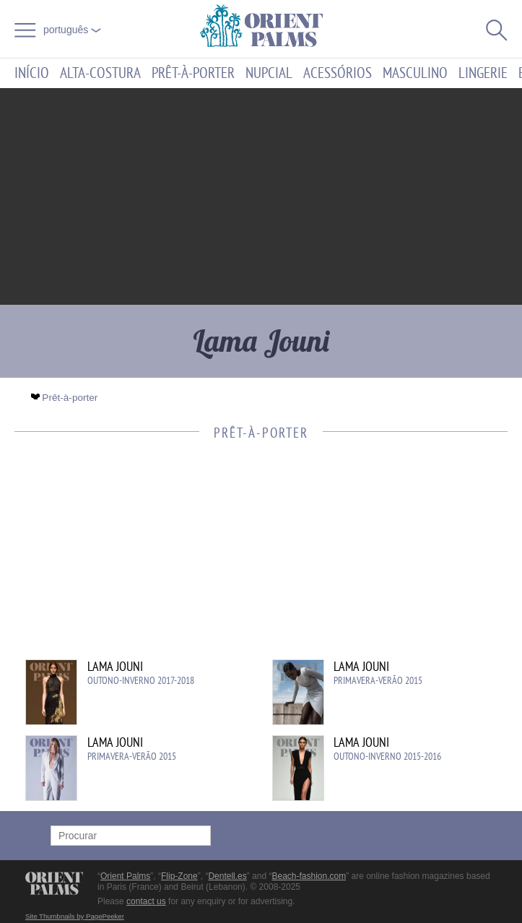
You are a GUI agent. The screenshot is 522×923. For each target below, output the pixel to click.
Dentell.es (227, 876)
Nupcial (268, 73)
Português (72, 29)
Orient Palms (125, 876)
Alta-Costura (100, 73)
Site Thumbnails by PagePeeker (74, 916)
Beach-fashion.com (308, 876)
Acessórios (337, 73)
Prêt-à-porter (193, 73)
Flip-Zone (179, 876)
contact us (146, 901)
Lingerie (483, 73)
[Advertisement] (261, 196)
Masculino (415, 73)
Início (31, 73)
